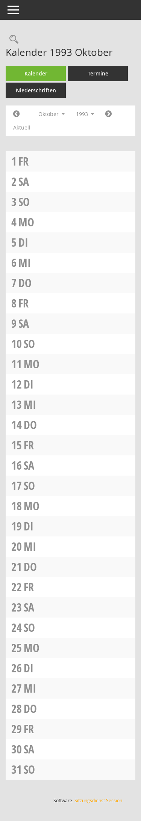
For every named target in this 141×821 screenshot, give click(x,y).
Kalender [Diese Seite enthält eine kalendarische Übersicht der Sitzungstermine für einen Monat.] (35, 73)
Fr (23, 161)
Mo (26, 222)
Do (25, 283)
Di (23, 242)
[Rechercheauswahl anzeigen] (12, 39)
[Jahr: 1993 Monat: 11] (108, 114)
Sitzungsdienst (98, 800)
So (24, 201)
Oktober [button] (51, 114)
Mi (24, 262)
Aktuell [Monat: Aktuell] (21, 127)
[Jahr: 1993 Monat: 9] (16, 114)
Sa (23, 181)
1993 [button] (85, 114)
